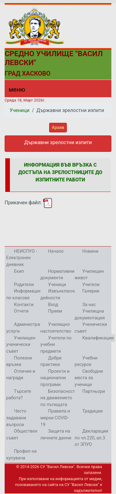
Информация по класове (23, 295)
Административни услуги (29, 328)
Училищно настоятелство (56, 328)
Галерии (90, 291)
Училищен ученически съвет (21, 344)
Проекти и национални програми (55, 378)
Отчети (21, 311)
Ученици (19, 110)
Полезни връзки (19, 361)
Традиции (92, 411)
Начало (56, 251)
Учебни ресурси (86, 361)
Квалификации (98, 338)
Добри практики (51, 361)
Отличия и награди (20, 375)
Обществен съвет (21, 435)
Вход (53, 304)
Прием (55, 311)
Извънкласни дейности (58, 295)
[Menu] (13, 91)
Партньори (93, 391)
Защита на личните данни (56, 435)
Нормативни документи (58, 275)
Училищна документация (90, 315)
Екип (19, 271)
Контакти (23, 304)
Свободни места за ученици (89, 378)
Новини (90, 251)
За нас (89, 304)
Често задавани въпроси (16, 418)
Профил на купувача (21, 455)
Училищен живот (89, 275)
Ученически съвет (91, 328)
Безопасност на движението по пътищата (58, 398)
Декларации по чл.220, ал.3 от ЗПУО (91, 438)
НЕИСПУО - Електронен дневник (21, 258)
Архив (58, 127)
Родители (24, 284)
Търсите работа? (18, 395)
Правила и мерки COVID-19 (55, 418)
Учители (91, 284)
